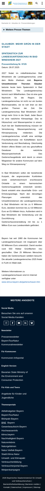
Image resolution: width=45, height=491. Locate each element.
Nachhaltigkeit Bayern (12, 438)
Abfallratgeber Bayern (12, 411)
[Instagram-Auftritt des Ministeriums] (6, 323)
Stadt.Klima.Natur (10, 454)
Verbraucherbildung (11, 462)
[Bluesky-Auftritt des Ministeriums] (31, 323)
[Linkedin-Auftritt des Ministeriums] (25, 323)
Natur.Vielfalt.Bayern (11, 450)
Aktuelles (15, 23)
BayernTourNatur (10, 340)
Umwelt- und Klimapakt (13, 458)
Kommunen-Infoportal (12, 358)
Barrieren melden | (33, 484)
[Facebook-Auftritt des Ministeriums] (12, 323)
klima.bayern (8, 434)
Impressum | (28, 487)
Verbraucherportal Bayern (14, 466)
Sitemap (37, 487)
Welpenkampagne (10, 469)
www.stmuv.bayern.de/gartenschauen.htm (21, 282)
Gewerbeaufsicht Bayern (14, 426)
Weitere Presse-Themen (18, 29)
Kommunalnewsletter (12, 344)
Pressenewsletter (10, 337)
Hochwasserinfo (9, 430)
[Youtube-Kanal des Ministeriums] (19, 323)
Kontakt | (7, 487)
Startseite (4, 23)
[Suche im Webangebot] (36, 3)
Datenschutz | (16, 487)
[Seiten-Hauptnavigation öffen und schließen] (3, 3)
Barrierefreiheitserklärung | (14, 484)
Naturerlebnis (8, 442)
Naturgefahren (8, 446)
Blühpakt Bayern (9, 418)
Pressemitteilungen (28, 23)
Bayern (8, 422)
